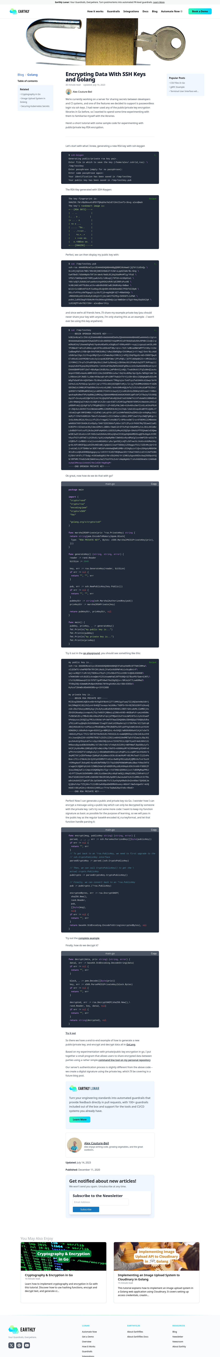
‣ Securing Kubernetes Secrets (35, 106)
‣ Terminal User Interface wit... (184, 91)
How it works (95, 11)
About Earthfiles (135, 1331)
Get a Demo (88, 1336)
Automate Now (171, 11)
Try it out (71, 1033)
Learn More (159, 2)
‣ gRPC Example (177, 87)
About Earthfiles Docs (137, 1336)
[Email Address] (101, 1202)
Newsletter (177, 1336)
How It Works (88, 1346)
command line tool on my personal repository (124, 1060)
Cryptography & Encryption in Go (49, 1275)
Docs (145, 11)
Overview (86, 1341)
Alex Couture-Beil (96, 1143)
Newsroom (177, 1341)
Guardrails (113, 11)
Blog (154, 11)
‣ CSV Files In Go (177, 82)
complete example (88, 938)
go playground (91, 653)
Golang (32, 75)
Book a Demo (200, 11)
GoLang (130, 1044)
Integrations (131, 11)
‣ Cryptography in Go (30, 94)
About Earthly (179, 1346)
